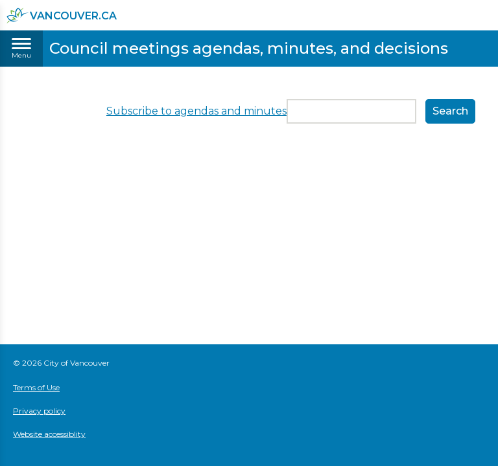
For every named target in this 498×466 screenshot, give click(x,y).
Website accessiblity (49, 434)
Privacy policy (39, 411)
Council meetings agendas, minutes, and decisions (248, 48)
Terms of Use (36, 387)
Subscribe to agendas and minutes (196, 111)
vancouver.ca (61, 16)
